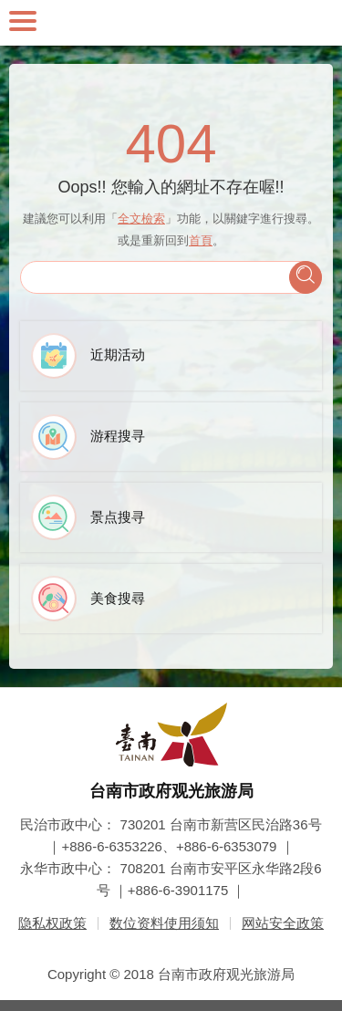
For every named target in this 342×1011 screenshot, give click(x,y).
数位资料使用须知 (164, 923)
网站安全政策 (283, 923)
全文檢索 (141, 218)
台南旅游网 (171, 22)
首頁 (200, 240)
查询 (305, 277)
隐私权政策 (52, 923)
